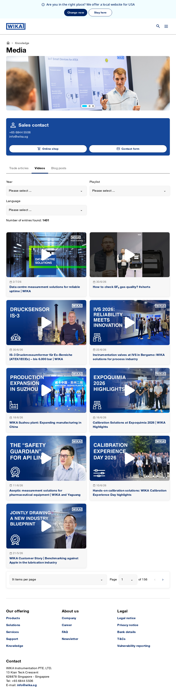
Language (13, 183)
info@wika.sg (18, 118)
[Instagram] (142, 681)
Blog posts (58, 150)
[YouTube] (166, 681)
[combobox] (46, 172)
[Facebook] (157, 681)
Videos (40, 150)
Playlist (95, 163)
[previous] (154, 561)
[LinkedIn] (150, 681)
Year (9, 163)
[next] (163, 561)
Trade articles (18, 150)
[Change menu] (166, 8)
